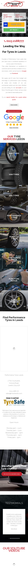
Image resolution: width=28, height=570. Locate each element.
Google (24, 71)
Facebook (15, 73)
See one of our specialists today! (12, 474)
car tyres (18, 87)
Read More (14, 105)
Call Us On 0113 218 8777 (14, 111)
